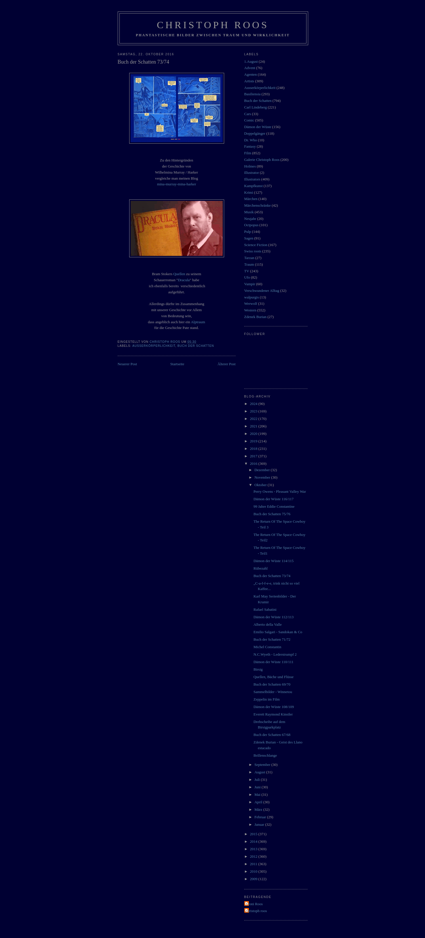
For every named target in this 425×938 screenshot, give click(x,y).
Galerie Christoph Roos (262, 159)
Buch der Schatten (196, 345)
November (262, 477)
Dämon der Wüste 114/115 (274, 561)
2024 (254, 404)
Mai (257, 794)
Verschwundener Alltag (261, 290)
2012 (254, 856)
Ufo (247, 277)
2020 (254, 433)
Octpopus (251, 225)
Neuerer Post (127, 364)
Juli (257, 779)
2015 (254, 834)
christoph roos (256, 911)
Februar (260, 817)
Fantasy (250, 146)
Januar (259, 824)
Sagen (249, 238)
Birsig (258, 669)
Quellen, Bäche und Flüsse (274, 677)
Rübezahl (261, 568)
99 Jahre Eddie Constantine (274, 506)
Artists (249, 81)
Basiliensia (252, 94)
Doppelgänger (255, 133)
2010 (254, 871)
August (260, 772)
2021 (254, 426)
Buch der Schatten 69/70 (272, 684)
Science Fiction (256, 245)
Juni (258, 787)
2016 (254, 463)
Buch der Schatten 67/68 (272, 734)
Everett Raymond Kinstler (273, 714)
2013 (254, 849)
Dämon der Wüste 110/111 (274, 662)
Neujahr (250, 218)
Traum (249, 264)
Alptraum (198, 322)
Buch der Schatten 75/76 (272, 514)
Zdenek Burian (255, 317)
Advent (249, 68)
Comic (249, 120)
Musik (249, 212)
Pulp (247, 231)
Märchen (251, 199)
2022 (254, 418)
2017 (254, 456)
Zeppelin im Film (267, 699)
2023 (254, 411)
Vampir (249, 284)
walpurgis (251, 297)
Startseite (177, 364)
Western (250, 310)
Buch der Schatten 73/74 (272, 576)
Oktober (261, 485)
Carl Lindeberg (255, 107)
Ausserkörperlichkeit (153, 345)
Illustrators (252, 179)
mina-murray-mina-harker (176, 184)
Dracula (184, 280)
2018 (254, 448)
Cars (247, 114)
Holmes (250, 166)
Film (247, 153)
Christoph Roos (213, 24)
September (262, 764)
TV (246, 271)
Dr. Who (250, 140)
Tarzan (249, 258)
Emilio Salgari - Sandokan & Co (278, 632)
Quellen (179, 274)
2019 (254, 441)
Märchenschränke (257, 205)
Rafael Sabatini (265, 609)
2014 (254, 841)
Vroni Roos (254, 904)
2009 (254, 879)
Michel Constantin (267, 647)
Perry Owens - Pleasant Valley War (280, 491)
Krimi (248, 192)
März (258, 809)
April (258, 802)
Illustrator (251, 172)
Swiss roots (253, 251)
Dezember (262, 470)
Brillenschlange (265, 755)
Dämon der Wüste (257, 127)
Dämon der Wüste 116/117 (274, 499)
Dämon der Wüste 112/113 (274, 617)
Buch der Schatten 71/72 (272, 639)
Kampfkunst (253, 186)
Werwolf (250, 303)
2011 (254, 864)
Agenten (250, 74)
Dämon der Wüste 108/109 (274, 707)
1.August (251, 61)
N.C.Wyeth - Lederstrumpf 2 (275, 654)
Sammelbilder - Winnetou (273, 692)
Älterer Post (226, 364)
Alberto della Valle (268, 624)
